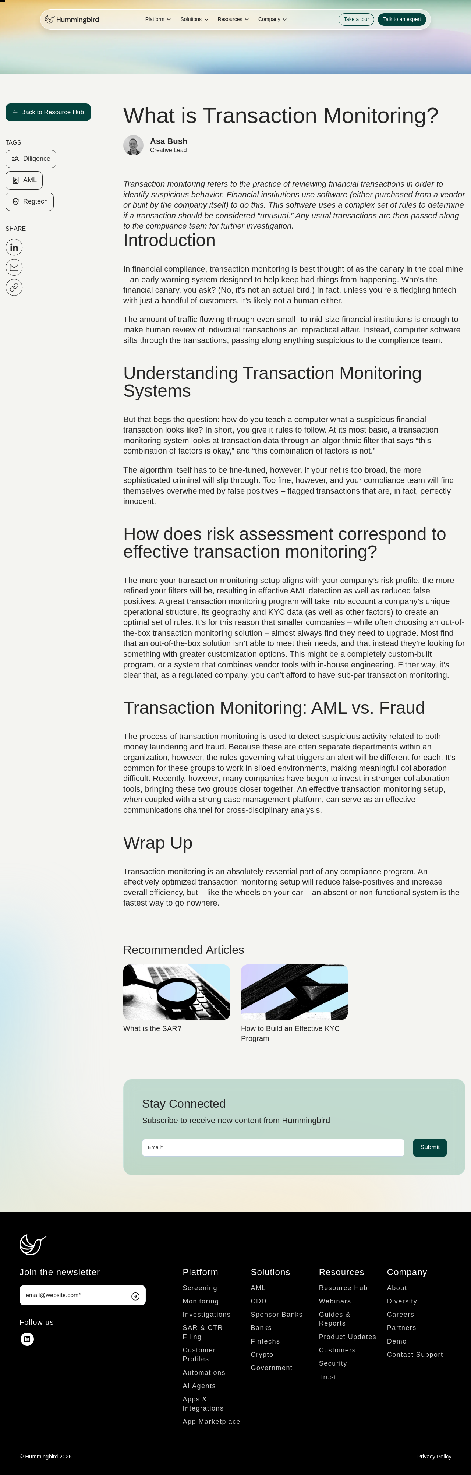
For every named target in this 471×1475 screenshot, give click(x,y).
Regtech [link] (29, 201)
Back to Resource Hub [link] (48, 112)
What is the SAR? (152, 1028)
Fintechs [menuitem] (265, 1341)
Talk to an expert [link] (402, 19)
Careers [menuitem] (401, 1314)
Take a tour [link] (356, 19)
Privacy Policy (434, 1456)
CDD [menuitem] (259, 1301)
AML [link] (24, 180)
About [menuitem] (397, 1288)
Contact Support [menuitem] (415, 1354)
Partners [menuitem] (402, 1327)
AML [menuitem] (258, 1288)
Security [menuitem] (333, 1363)
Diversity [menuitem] (402, 1301)
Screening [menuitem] (200, 1288)
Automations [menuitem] (204, 1372)
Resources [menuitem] (342, 1272)
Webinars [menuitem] (335, 1301)
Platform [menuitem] (200, 1272)
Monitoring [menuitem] (201, 1301)
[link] (72, 19)
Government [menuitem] (272, 1368)
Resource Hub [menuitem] (343, 1288)
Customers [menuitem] (337, 1350)
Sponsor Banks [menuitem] (277, 1314)
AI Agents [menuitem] (199, 1386)
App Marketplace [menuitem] (212, 1421)
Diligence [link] (30, 159)
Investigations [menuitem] (207, 1314)
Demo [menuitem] (397, 1341)
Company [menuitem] (407, 1272)
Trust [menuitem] (328, 1377)
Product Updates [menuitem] (348, 1337)
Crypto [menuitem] (262, 1354)
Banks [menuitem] (261, 1327)
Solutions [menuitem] (271, 1272)
